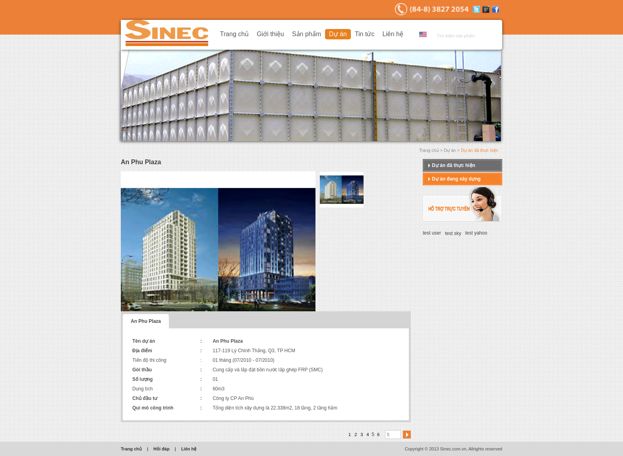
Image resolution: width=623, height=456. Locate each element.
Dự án (338, 34)
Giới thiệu (270, 34)
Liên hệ (392, 34)
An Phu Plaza (146, 321)
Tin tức (365, 34)
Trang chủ (234, 34)
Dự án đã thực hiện (453, 165)
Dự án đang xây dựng (456, 179)
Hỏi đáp (161, 448)
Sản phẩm (306, 34)
